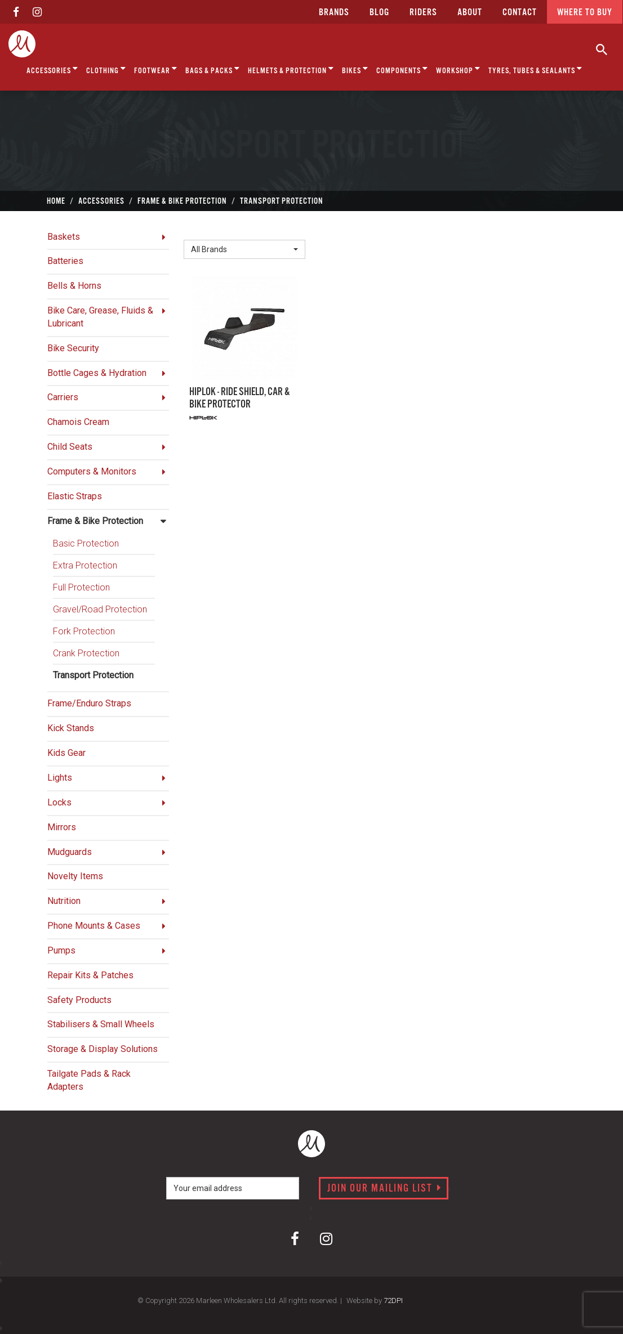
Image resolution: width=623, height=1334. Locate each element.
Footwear (155, 69)
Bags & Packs (212, 69)
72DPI (393, 1300)
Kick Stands (70, 728)
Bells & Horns (74, 285)
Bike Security (73, 348)
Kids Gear (66, 752)
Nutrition (64, 901)
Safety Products (79, 1000)
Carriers (62, 397)
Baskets (63, 236)
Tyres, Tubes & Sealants (535, 69)
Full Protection (81, 587)
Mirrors (61, 827)
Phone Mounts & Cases (93, 925)
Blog (379, 13)
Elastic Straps (74, 496)
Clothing (106, 69)
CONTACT (519, 13)
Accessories (52, 69)
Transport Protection (93, 675)
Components (402, 69)
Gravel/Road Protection (100, 609)
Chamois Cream (78, 422)
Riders (423, 13)
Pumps (61, 950)
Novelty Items (75, 876)
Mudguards (69, 852)
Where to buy (584, 13)
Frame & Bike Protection (95, 521)
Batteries (65, 261)
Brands (334, 13)
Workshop (458, 69)
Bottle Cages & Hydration (96, 373)
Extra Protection (85, 565)
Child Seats (69, 446)
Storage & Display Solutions (102, 1049)
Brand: (199, 231)
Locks (59, 802)
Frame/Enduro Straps (89, 703)
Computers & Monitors (91, 471)
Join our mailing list (384, 1189)
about (469, 13)
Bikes (355, 69)
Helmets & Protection (291, 69)
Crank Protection (86, 653)
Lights (59, 777)
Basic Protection (86, 543)
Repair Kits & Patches (90, 975)
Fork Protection (84, 631)
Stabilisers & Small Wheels (100, 1024)
